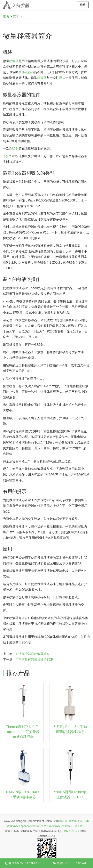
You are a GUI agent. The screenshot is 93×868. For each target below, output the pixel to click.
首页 (6, 16)
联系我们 (79, 826)
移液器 (14, 61)
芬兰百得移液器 (50, 826)
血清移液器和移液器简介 (32, 654)
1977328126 (71, 830)
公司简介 (67, 826)
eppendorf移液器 (29, 826)
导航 (82, 4)
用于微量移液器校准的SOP (34, 659)
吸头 (62, 77)
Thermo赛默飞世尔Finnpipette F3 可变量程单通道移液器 (23, 732)
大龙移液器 (75, 821)
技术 (16, 16)
